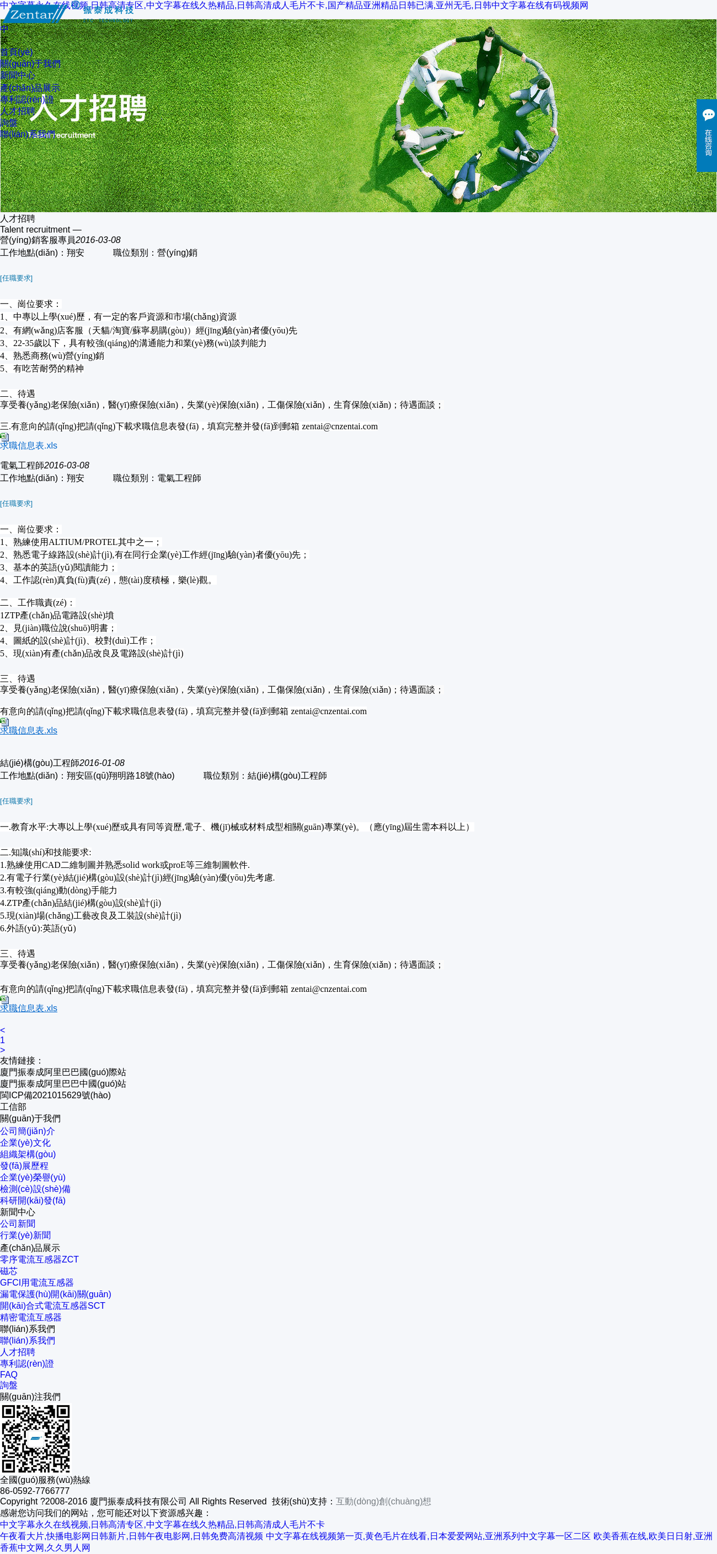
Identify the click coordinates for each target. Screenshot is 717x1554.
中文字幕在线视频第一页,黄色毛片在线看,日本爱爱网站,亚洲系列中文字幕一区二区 (428, 1536)
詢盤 (9, 122)
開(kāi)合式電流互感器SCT (52, 1305)
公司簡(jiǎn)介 (27, 1131)
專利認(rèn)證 (27, 99)
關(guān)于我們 (30, 63)
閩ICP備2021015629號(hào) (55, 1095)
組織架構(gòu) (28, 1154)
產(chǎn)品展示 (30, 88)
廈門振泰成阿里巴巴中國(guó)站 (63, 1083)
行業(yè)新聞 (25, 1235)
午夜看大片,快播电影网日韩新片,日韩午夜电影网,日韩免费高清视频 (131, 1536)
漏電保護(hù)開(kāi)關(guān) (55, 1294)
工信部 (13, 1106)
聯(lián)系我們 (27, 134)
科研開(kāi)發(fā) (33, 1200)
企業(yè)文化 (25, 1142)
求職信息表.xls (28, 445)
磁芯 (9, 1271)
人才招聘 (17, 111)
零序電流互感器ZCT (39, 1259)
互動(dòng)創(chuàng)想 (383, 1501)
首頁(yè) (16, 52)
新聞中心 (17, 75)
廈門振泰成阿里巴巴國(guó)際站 (63, 1072)
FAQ (9, 1374)
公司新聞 (17, 1223)
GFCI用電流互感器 (37, 1282)
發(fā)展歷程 (24, 1165)
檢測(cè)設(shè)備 (35, 1189)
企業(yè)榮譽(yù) (33, 1177)
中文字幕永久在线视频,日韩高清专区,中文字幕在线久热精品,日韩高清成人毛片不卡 (162, 1524)
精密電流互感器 (31, 1317)
